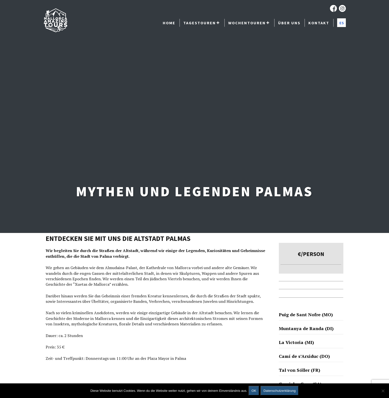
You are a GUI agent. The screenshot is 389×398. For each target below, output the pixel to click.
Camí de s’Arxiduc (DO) (304, 356)
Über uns (289, 23)
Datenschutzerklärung (279, 391)
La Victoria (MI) (296, 342)
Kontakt (318, 23)
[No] (382, 390)
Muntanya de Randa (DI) (306, 328)
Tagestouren (199, 23)
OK (254, 391)
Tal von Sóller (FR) (299, 370)
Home (169, 23)
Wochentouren (247, 23)
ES (341, 22)
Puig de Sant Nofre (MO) (306, 314)
